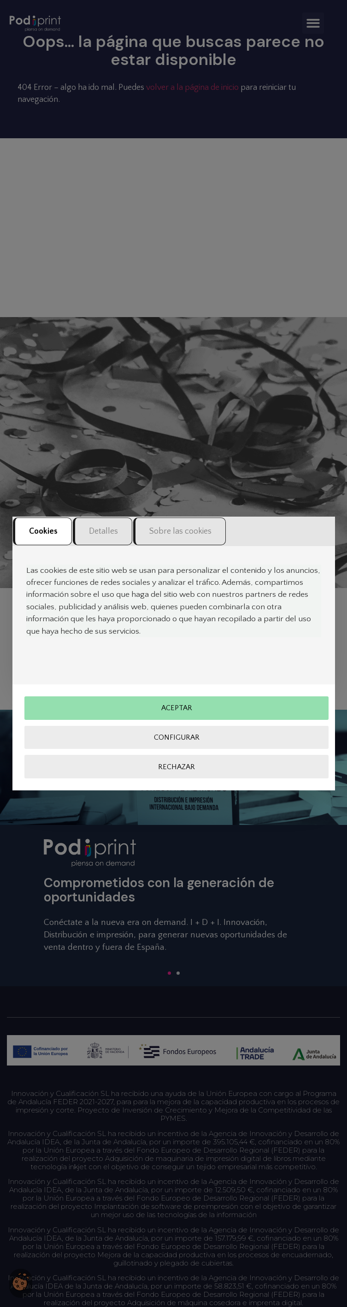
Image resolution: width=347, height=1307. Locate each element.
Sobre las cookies (180, 531)
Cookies (43, 531)
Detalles (103, 531)
